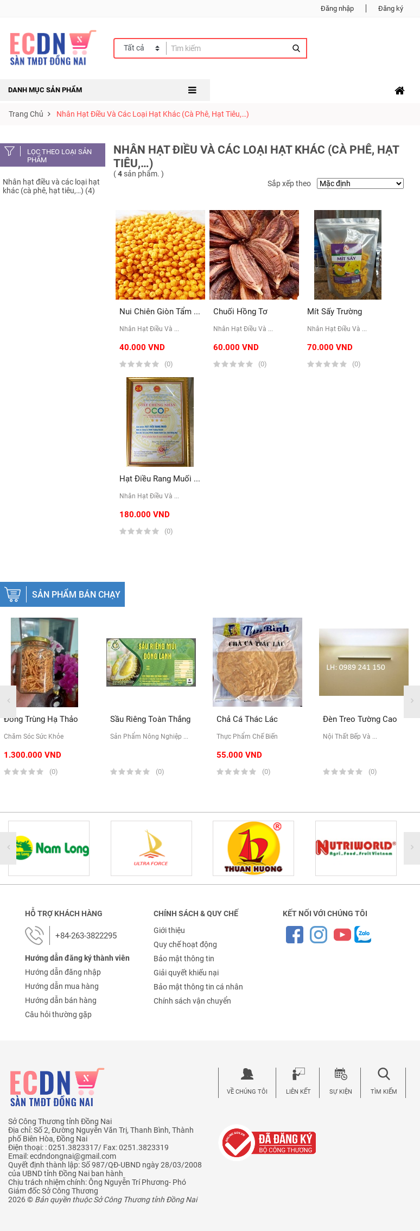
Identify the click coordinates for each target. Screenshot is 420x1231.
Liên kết (298, 1091)
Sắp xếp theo (289, 183)
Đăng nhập (337, 8)
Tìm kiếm (384, 1091)
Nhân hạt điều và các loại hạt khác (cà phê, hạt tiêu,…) (152, 114)
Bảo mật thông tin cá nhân (198, 986)
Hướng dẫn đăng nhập (63, 972)
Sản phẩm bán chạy (76, 594)
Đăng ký (390, 8)
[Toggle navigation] (399, 91)
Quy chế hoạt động (185, 944)
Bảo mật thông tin (184, 958)
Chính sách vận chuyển (192, 1001)
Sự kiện (340, 1091)
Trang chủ (26, 114)
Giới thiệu (169, 930)
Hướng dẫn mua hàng (62, 986)
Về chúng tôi (247, 1091)
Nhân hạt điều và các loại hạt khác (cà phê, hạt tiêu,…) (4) (51, 186)
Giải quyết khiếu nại (186, 972)
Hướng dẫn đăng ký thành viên (77, 958)
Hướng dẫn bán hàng (61, 1000)
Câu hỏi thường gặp (58, 1014)
